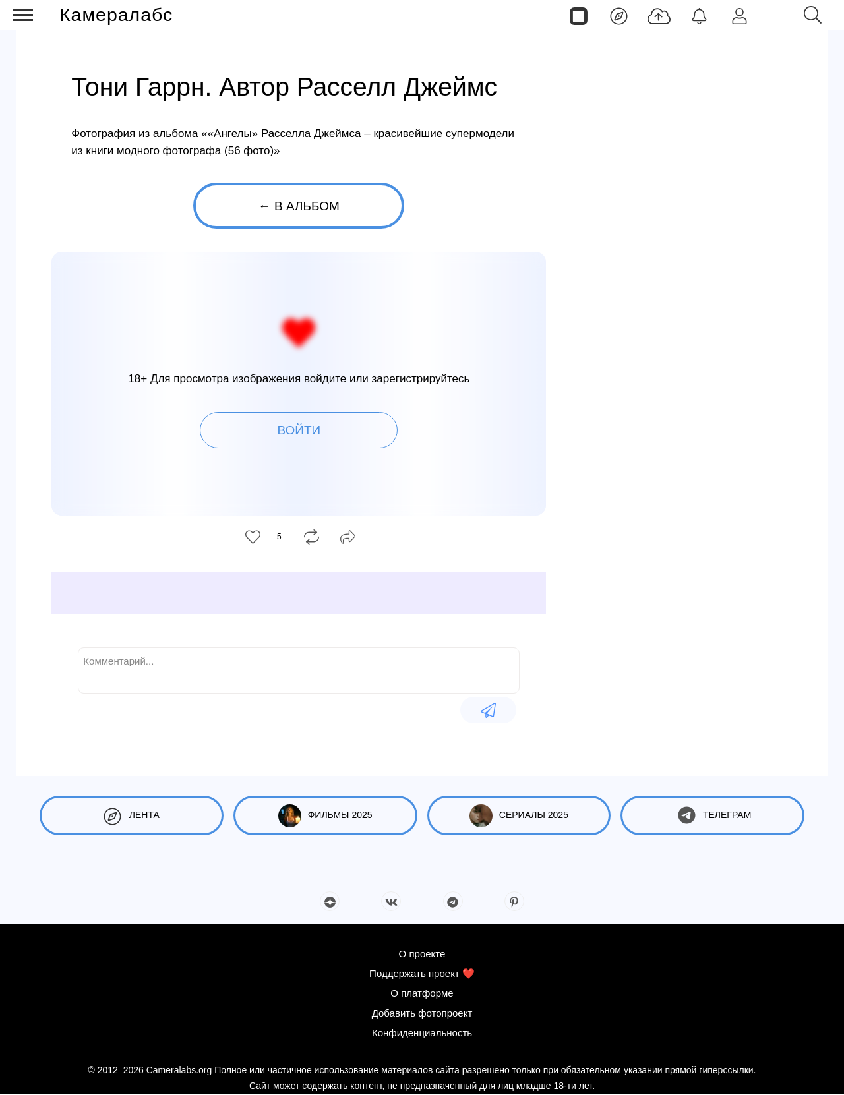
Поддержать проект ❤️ (422, 973)
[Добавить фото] (659, 15)
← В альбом (299, 206)
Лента (132, 816)
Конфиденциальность (422, 1032)
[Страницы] (578, 15)
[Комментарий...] (298, 669)
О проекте (422, 953)
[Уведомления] (699, 15)
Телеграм (712, 816)
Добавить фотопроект (422, 1013)
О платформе (421, 993)
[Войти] (739, 15)
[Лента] (619, 15)
